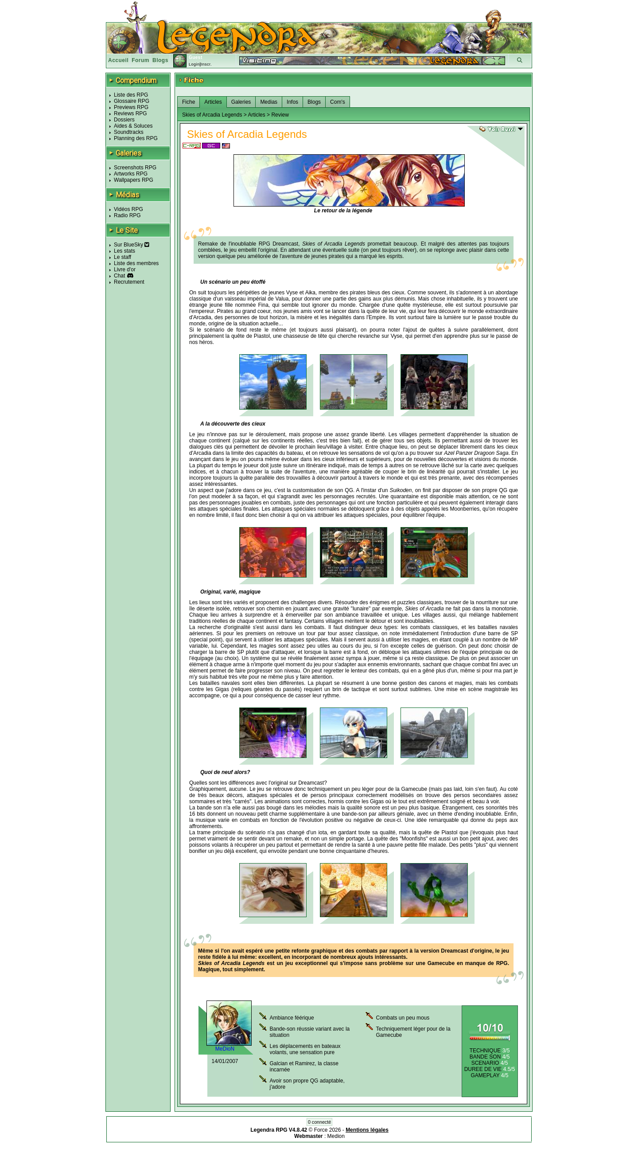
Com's (337, 102)
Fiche (188, 102)
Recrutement (129, 282)
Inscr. (206, 64)
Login (194, 64)
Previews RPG (131, 107)
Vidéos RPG (128, 209)
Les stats (124, 251)
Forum (140, 60)
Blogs (160, 60)
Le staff (122, 257)
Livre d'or (125, 269)
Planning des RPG (136, 138)
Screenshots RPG (135, 167)
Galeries (241, 102)
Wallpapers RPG (133, 180)
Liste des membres (136, 263)
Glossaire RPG (131, 101)
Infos (292, 102)
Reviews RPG (130, 113)
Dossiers (124, 120)
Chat (119, 276)
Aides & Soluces (133, 126)
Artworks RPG (131, 174)
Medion (336, 1136)
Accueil (118, 60)
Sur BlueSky (131, 245)
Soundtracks (129, 132)
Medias (268, 102)
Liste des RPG (131, 95)
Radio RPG (127, 215)
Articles (213, 102)
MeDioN (224, 1049)
